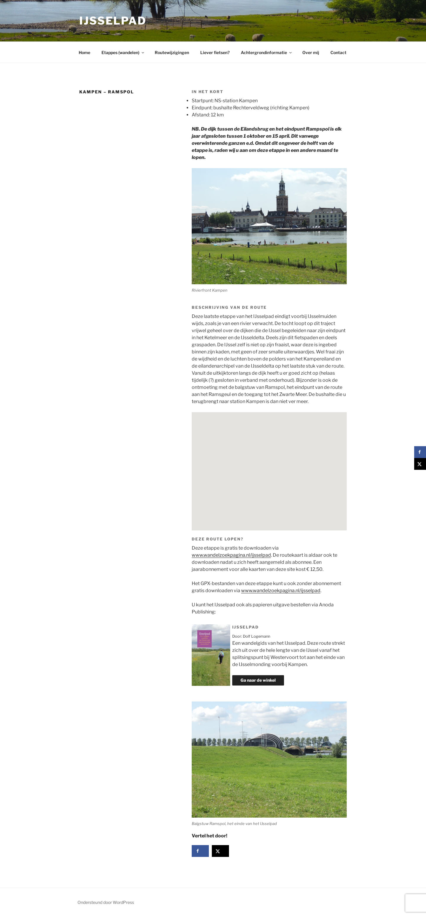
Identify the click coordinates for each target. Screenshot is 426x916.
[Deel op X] (220, 851)
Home (84, 52)
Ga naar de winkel (258, 680)
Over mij (310, 52)
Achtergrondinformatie (267, 52)
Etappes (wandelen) (123, 52)
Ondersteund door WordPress (106, 902)
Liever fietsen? (215, 52)
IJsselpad (112, 20)
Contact (338, 52)
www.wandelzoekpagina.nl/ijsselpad (231, 555)
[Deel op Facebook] (200, 851)
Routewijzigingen (172, 52)
